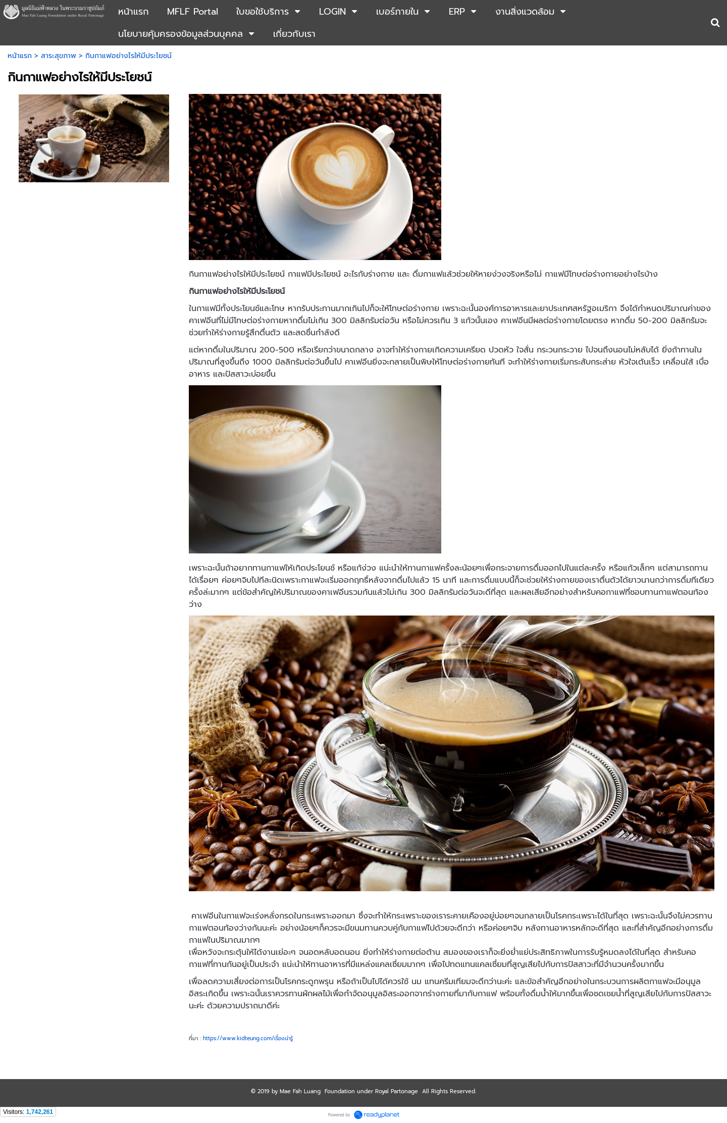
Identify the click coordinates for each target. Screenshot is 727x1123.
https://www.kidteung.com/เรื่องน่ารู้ (248, 1038)
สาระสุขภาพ (58, 55)
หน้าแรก (20, 55)
